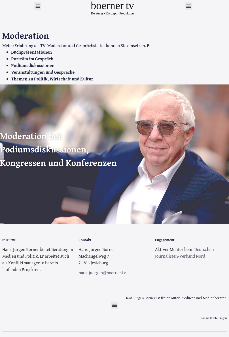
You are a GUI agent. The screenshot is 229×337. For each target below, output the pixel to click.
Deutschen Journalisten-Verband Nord (184, 252)
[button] (37, 6)
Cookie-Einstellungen (214, 318)
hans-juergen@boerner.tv (102, 272)
